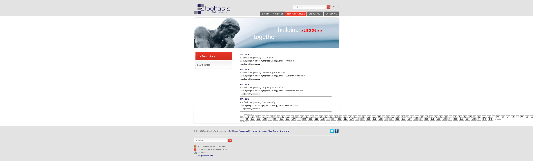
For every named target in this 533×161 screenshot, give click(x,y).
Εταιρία (265, 14)
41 (431, 117)
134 (449, 119)
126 (403, 119)
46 (455, 117)
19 (326, 117)
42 (436, 117)
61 (527, 117)
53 (489, 117)
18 (321, 117)
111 (316, 119)
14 (302, 117)
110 (310, 119)
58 (513, 117)
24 (350, 117)
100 (252, 119)
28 (369, 117)
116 (345, 119)
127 (409, 119)
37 (412, 117)
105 (281, 119)
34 (398, 117)
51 (479, 117)
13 (297, 117)
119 (362, 119)
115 (339, 119)
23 (345, 117)
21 (336, 117)
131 (432, 119)
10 (283, 117)
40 (427, 117)
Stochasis (213, 9)
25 (355, 117)
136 (461, 119)
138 (473, 119)
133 (444, 119)
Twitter (332, 131)
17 (316, 117)
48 (465, 117)
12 (293, 117)
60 (522, 117)
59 (517, 117)
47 (460, 117)
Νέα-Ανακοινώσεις (296, 14)
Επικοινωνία (331, 14)
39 (422, 117)
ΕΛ (334, 6)
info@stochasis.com (205, 156)
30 (379, 117)
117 (351, 119)
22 (340, 117)
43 (441, 117)
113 (328, 119)
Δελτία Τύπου (203, 64)
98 (242, 119)
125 (397, 119)
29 (374, 117)
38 (417, 117)
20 (331, 117)
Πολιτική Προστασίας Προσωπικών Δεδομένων (249, 131)
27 (364, 117)
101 (258, 119)
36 (407, 117)
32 (388, 117)
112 (322, 119)
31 (383, 117)
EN (338, 6)
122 (380, 119)
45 (450, 117)
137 (467, 119)
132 (438, 119)
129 (420, 119)
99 (247, 119)
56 (503, 117)
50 (474, 117)
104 (275, 119)
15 (307, 117)
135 (455, 119)
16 (312, 117)
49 (470, 117)
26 (360, 117)
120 (368, 119)
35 (403, 117)
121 (374, 119)
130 (426, 119)
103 (270, 119)
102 (264, 119)
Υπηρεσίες (278, 14)
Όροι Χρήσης (273, 131)
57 (508, 117)
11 (288, 117)
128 (415, 119)
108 (299, 119)
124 (391, 119)
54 (494, 117)
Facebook (336, 131)
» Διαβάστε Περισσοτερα (250, 64)
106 (287, 119)
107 (293, 119)
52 (484, 117)
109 (304, 119)
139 (478, 119)
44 (446, 117)
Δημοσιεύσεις (315, 14)
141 (490, 119)
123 (386, 119)
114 (333, 119)
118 (357, 119)
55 (498, 117)
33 (393, 117)
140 (484, 119)
